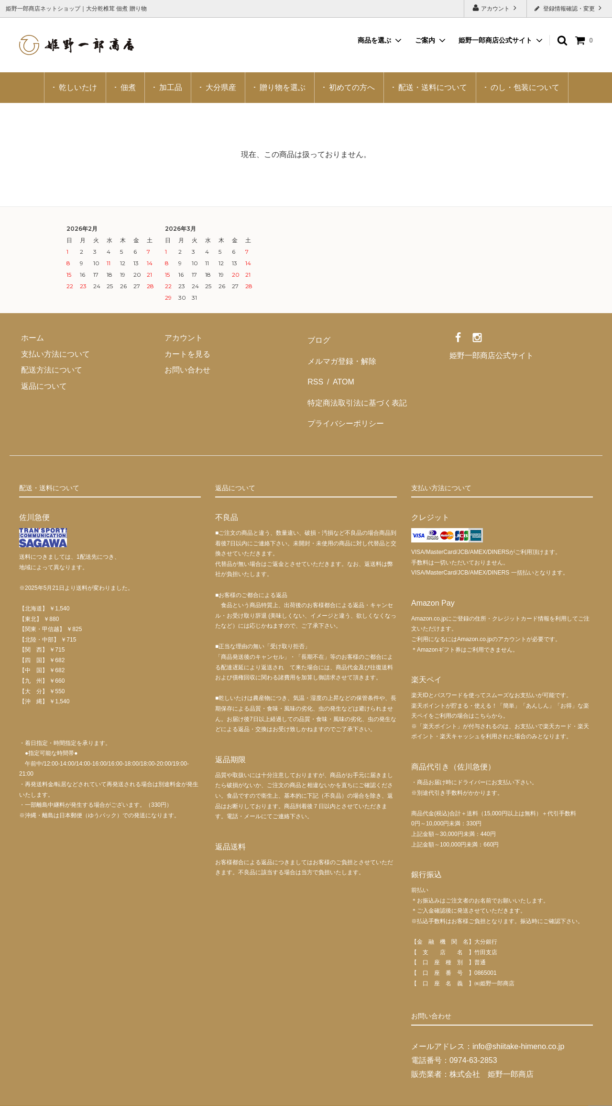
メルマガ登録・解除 (340, 354)
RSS (314, 370)
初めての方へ (352, 87)
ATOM (338, 370)
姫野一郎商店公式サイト (495, 40)
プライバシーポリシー (344, 402)
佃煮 (128, 87)
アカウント (495, 8)
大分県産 (221, 87)
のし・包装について (525, 87)
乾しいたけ (78, 87)
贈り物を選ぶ (283, 87)
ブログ (317, 338)
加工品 (170, 87)
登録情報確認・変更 (569, 8)
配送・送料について (432, 87)
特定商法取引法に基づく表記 (355, 386)
